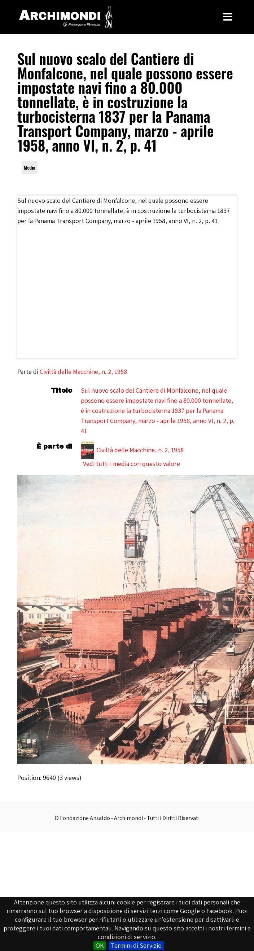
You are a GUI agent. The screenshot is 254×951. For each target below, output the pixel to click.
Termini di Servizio (136, 945)
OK (100, 945)
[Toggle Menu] (228, 16)
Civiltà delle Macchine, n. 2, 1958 (83, 371)
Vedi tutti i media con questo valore (131, 463)
